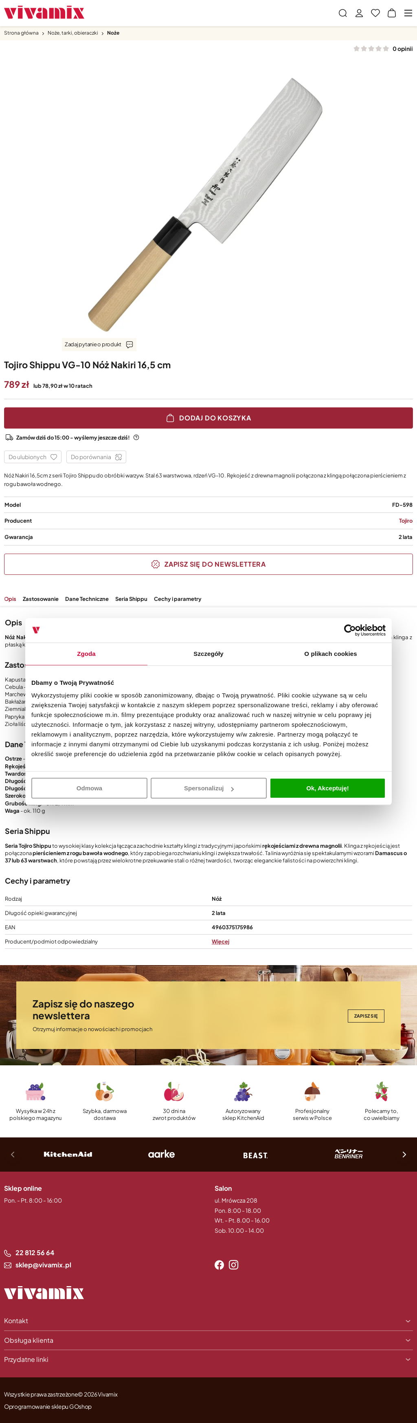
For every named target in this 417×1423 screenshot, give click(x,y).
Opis (10, 599)
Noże (113, 33)
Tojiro (406, 520)
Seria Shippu (131, 599)
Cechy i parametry (178, 599)
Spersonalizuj (209, 788)
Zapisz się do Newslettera (215, 564)
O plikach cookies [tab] (330, 653)
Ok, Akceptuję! (327, 788)
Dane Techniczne (87, 599)
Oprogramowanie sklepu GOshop (48, 1406)
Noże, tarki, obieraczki (73, 33)
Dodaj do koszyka (215, 417)
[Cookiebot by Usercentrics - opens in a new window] (350, 630)
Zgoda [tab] (86, 653)
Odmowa (89, 788)
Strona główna (21, 33)
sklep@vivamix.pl (43, 1264)
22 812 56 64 (34, 1252)
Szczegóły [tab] (208, 653)
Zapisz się (366, 1015)
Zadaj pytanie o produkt (93, 344)
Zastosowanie (41, 599)
